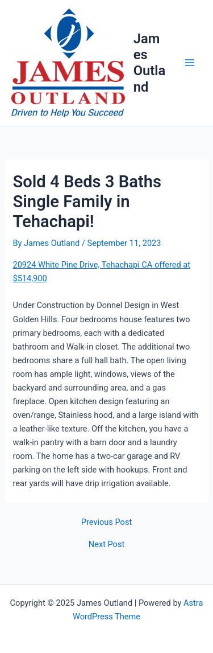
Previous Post (106, 522)
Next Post (106, 544)
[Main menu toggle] (190, 63)
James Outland (149, 63)
